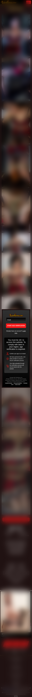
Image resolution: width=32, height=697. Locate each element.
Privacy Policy (17, 384)
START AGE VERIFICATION (16, 325)
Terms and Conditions (18, 383)
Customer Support (8, 383)
